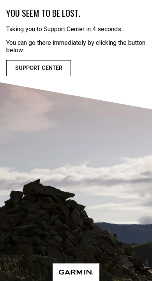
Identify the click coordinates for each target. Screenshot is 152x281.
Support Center (38, 68)
